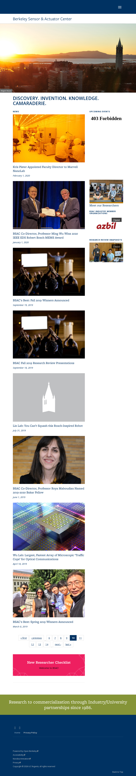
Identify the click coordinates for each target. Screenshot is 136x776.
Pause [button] (116, 219)
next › (59, 644)
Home (17, 732)
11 (81, 638)
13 (40, 645)
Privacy (17, 762)
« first (25, 637)
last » (69, 644)
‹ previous (37, 637)
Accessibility (19, 755)
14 (47, 645)
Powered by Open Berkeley (25, 751)
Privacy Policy (30, 732)
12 (33, 645)
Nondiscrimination (22, 758)
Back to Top (117, 771)
